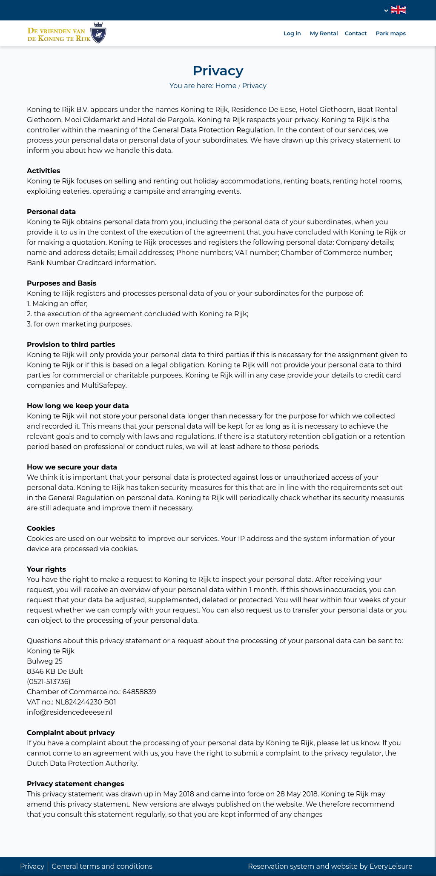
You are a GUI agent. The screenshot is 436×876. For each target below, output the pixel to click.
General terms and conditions (102, 866)
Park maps (391, 33)
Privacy (32, 866)
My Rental (324, 33)
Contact (356, 33)
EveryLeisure (391, 866)
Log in (292, 33)
